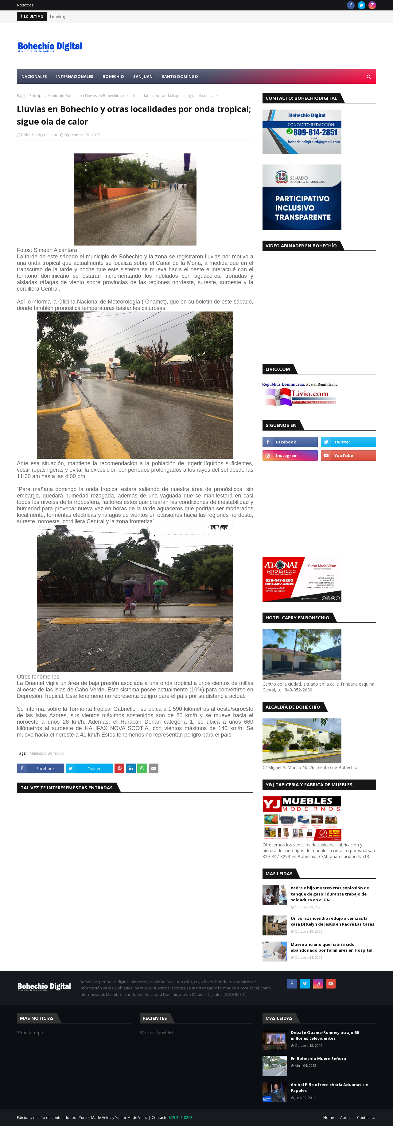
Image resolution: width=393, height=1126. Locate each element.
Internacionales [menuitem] (74, 76)
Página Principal (31, 95)
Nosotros (25, 5)
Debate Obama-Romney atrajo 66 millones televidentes (325, 1035)
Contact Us (366, 1117)
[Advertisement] (264, 46)
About (345, 1117)
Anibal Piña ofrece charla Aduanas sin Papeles (329, 1087)
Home (328, 1117)
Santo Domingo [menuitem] (180, 76)
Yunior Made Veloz (131, 1117)
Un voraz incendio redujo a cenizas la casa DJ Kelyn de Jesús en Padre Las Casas (332, 921)
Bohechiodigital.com (39, 134)
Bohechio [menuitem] (113, 76)
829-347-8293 (181, 1117)
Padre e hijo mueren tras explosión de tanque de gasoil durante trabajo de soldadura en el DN (330, 894)
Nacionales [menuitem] (34, 76)
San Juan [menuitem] (143, 76)
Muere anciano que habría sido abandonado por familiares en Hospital (331, 947)
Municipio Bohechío (65, 95)
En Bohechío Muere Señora (318, 1058)
